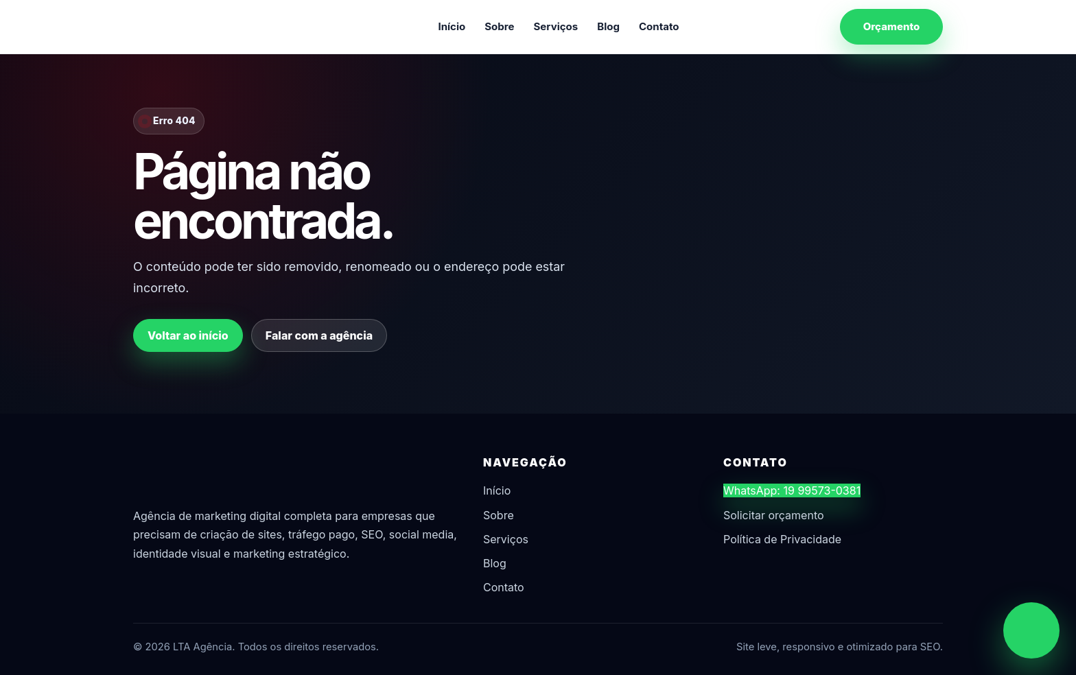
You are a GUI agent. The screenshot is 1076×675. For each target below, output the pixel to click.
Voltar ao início (188, 335)
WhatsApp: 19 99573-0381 (792, 490)
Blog (608, 26)
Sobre (499, 26)
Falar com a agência (319, 335)
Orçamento (891, 26)
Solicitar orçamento (773, 515)
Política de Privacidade (782, 539)
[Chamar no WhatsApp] (1031, 630)
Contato (659, 26)
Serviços (556, 26)
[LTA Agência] (205, 27)
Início (451, 26)
